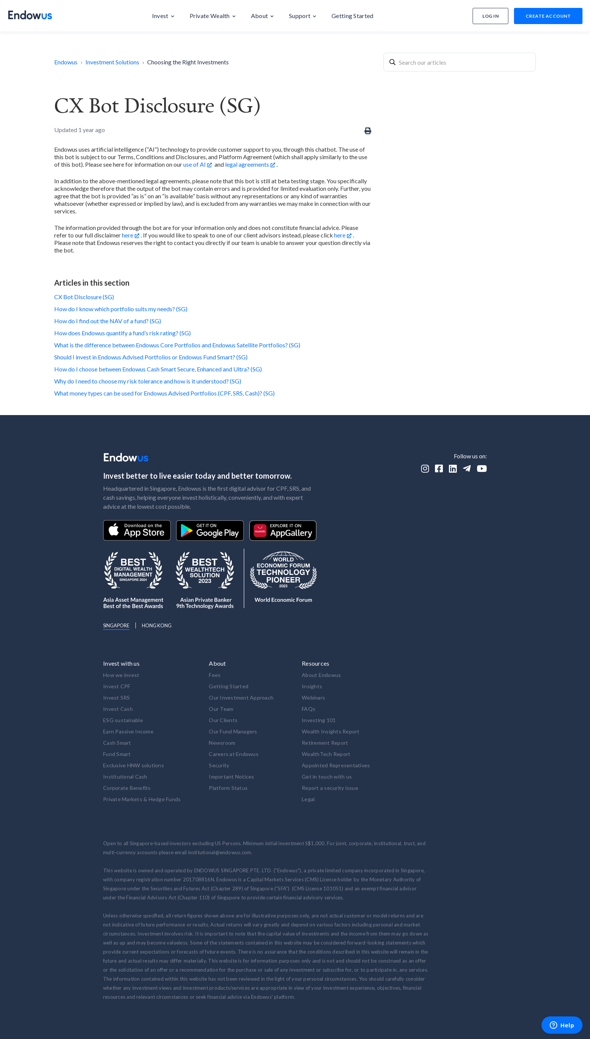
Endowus (66, 61)
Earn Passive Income (128, 731)
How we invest (121, 675)
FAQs (308, 709)
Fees (214, 675)
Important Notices (231, 776)
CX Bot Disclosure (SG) (84, 296)
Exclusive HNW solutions (133, 765)
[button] (163, 16)
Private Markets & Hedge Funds (142, 799)
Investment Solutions (112, 61)
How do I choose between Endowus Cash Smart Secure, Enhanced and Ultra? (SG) (158, 369)
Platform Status (228, 788)
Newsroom (222, 742)
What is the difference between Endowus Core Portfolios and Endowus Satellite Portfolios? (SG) (177, 344)
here (127, 235)
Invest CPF (117, 686)
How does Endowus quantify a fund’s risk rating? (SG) (122, 332)
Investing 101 (319, 720)
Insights (312, 686)
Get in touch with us (327, 776)
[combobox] (459, 62)
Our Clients (223, 720)
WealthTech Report (326, 754)
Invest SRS (116, 697)
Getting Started (228, 686)
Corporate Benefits (127, 788)
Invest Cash (118, 709)
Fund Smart (117, 754)
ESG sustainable (123, 720)
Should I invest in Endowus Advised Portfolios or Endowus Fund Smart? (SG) (151, 357)
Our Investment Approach (241, 697)
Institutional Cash (125, 776)
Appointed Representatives (336, 765)
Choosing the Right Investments (188, 61)
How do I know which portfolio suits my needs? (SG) (120, 308)
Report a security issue (330, 788)
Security (219, 765)
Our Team (221, 709)
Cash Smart (117, 742)
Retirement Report (325, 742)
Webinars (313, 697)
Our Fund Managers (233, 731)
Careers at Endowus (234, 754)
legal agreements (247, 164)
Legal (308, 799)
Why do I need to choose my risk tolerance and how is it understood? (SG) (147, 381)
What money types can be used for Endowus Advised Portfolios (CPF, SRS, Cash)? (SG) (164, 393)
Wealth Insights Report (331, 731)
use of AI (194, 164)
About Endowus (321, 675)
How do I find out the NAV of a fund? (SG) (107, 320)
